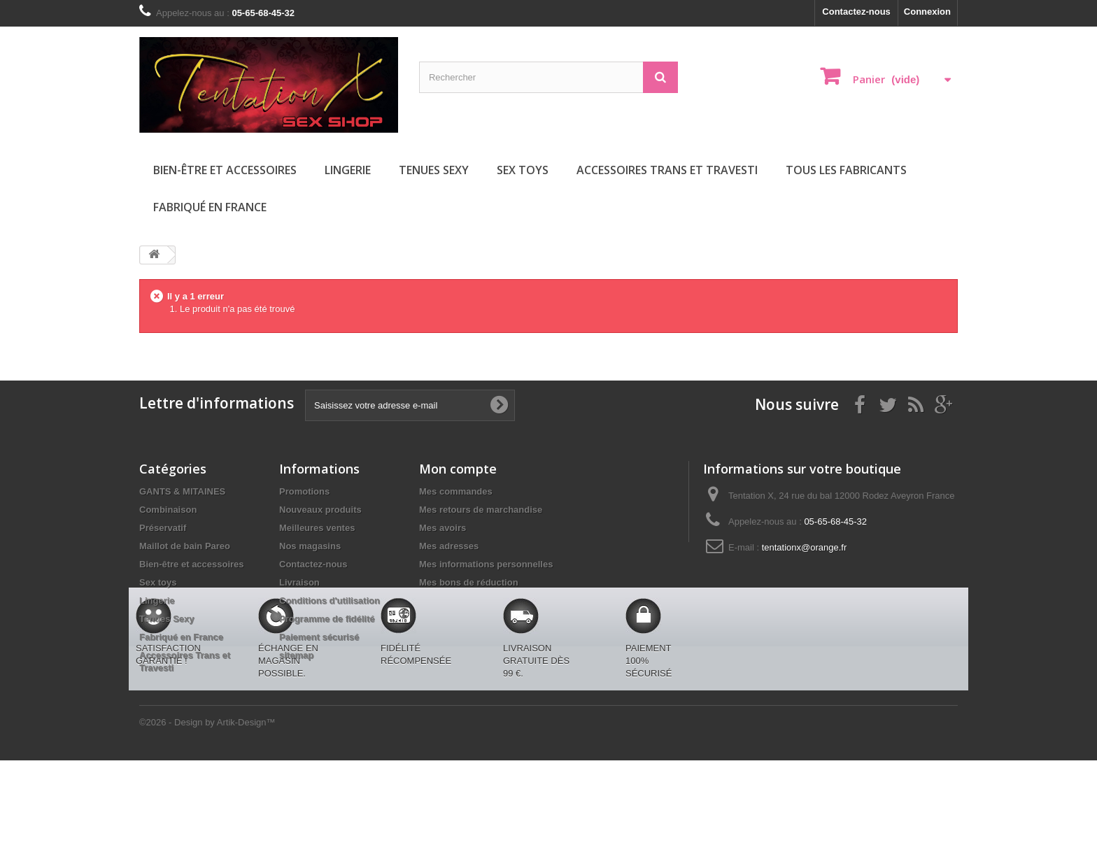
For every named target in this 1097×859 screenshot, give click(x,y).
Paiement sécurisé (319, 637)
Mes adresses (449, 546)
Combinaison (168, 509)
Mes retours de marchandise (480, 509)
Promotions (304, 491)
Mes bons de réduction (468, 582)
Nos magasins (310, 546)
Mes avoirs (442, 528)
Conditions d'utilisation (329, 600)
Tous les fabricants (846, 170)
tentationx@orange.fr (804, 547)
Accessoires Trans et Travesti (667, 170)
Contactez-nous (856, 11)
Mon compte (458, 468)
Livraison (299, 582)
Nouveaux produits (320, 509)
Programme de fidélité (327, 618)
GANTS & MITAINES (182, 491)
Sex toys (522, 170)
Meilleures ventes (317, 528)
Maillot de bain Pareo (184, 546)
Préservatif (162, 528)
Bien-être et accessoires (225, 170)
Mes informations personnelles (486, 564)
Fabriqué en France (210, 207)
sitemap (296, 655)
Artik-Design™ (246, 821)
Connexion (927, 11)
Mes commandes (456, 491)
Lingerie (348, 170)
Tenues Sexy (434, 170)
